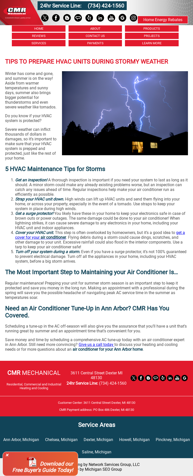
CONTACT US (95, 36)
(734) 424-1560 (106, 6)
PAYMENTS (95, 43)
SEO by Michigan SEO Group (96, 469)
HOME (38, 28)
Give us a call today (96, 344)
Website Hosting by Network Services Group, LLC (96, 464)
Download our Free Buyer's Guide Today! (42, 467)
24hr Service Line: (61, 6)
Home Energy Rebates (162, 19)
